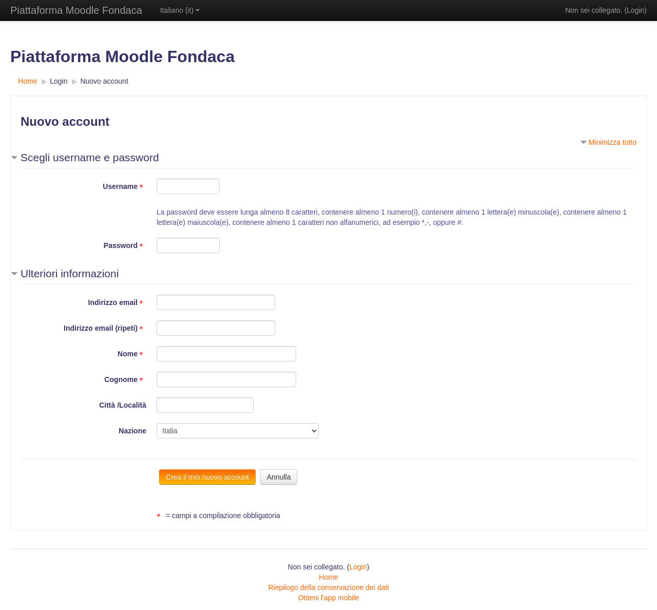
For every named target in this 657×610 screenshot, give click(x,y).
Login (635, 10)
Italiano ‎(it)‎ (180, 10)
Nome (132, 354)
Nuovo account (104, 81)
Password (125, 245)
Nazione (132, 431)
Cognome (125, 379)
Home (328, 577)
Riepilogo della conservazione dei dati (328, 587)
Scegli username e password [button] (90, 157)
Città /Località (122, 405)
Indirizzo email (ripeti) (105, 328)
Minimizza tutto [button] (612, 142)
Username (124, 186)
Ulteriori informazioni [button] (70, 273)
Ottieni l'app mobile (328, 598)
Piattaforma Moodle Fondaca (76, 10)
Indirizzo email (117, 302)
